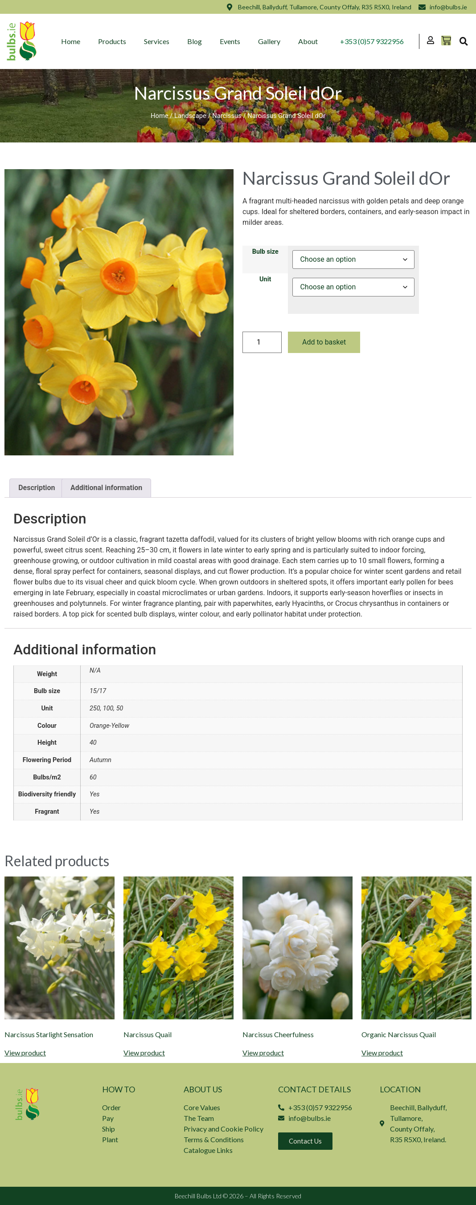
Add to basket (324, 342)
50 (119, 708)
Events (230, 41)
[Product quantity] (262, 342)
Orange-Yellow (109, 726)
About (308, 41)
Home (71, 41)
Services (157, 41)
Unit (265, 279)
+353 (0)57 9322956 (372, 41)
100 (108, 708)
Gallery (270, 41)
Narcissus (227, 116)
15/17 (98, 691)
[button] (463, 41)
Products (112, 41)
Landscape (190, 116)
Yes (95, 794)
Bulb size (265, 252)
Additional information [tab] (106, 487)
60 (93, 777)
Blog (195, 41)
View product (25, 1052)
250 (95, 708)
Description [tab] (36, 487)
